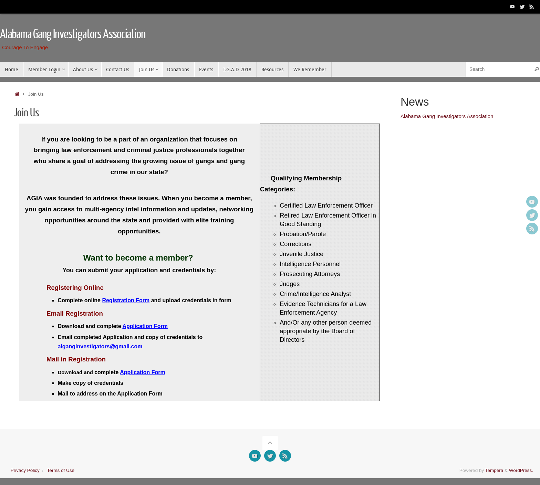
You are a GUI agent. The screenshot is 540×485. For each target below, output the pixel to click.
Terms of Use (60, 470)
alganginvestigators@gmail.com (100, 346)
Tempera (494, 470)
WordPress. (521, 470)
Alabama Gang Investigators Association (73, 34)
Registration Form (125, 300)
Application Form (145, 326)
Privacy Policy (25, 470)
